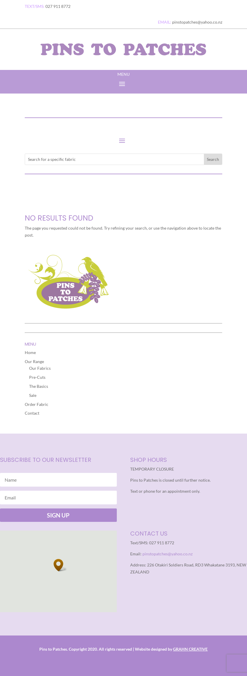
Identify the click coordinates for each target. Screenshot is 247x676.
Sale (32, 395)
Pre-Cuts (37, 377)
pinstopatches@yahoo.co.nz (167, 553)
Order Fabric (36, 404)
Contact (32, 413)
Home (30, 352)
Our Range (34, 361)
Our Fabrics (40, 368)
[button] (60, 565)
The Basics (38, 386)
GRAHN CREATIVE (190, 649)
